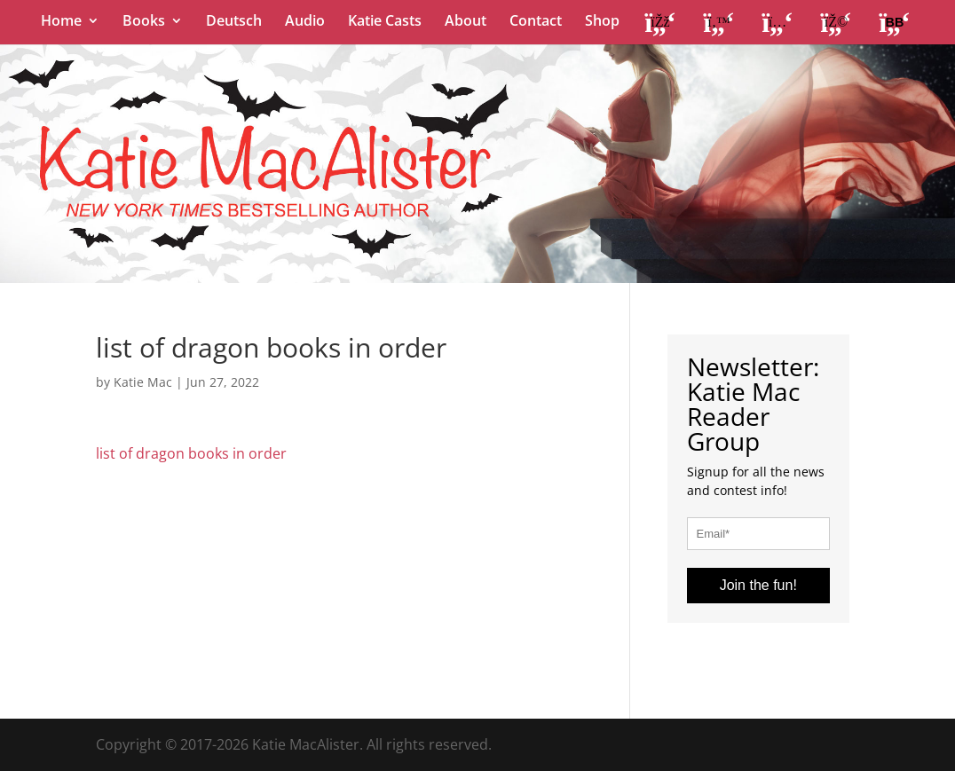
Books (143, 22)
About (465, 22)
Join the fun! (758, 585)
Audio (305, 22)
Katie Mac (143, 382)
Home (61, 22)
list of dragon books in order (191, 453)
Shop (602, 22)
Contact (535, 22)
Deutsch (234, 22)
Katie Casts (385, 22)
